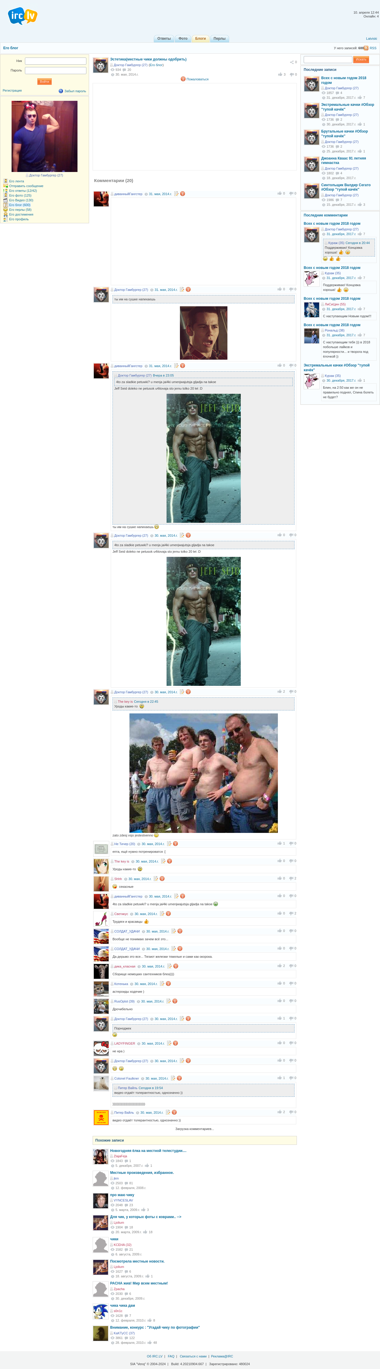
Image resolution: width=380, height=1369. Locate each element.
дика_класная (124, 966)
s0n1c (118, 1311)
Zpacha (119, 1289)
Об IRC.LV (155, 1356)
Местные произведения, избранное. (142, 1173)
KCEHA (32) (123, 1245)
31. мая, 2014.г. (160, 194)
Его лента (16, 181)
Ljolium (119, 1222)
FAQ (171, 1356)
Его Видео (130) (21, 200)
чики (114, 1239)
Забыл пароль (75, 91)
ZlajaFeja (120, 1156)
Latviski (371, 38)
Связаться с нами (193, 1356)
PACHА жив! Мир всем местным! (139, 1283)
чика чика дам (122, 1305)
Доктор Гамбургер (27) (131, 65)
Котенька (121, 984)
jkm (116, 1178)
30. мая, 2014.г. (166, 535)
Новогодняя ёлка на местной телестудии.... (148, 1151)
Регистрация (12, 90)
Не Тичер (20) (124, 844)
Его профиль (19, 219)
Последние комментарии (326, 215)
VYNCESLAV (123, 1200)
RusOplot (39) (124, 1001)
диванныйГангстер (128, 194)
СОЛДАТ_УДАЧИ (127, 931)
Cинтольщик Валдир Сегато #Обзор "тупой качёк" (346, 187)
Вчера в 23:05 (163, 375)
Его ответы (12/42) (23, 190)
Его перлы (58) (20, 209)
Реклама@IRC (222, 1356)
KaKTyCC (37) (124, 1333)
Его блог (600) (20, 205)
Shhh (118, 879)
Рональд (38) (334, 330)
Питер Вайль (127, 1088)
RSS (373, 48)
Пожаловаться (198, 79)
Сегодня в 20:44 (358, 243)
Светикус (121, 914)
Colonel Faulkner (126, 1078)
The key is (125, 701)
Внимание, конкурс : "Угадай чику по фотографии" (155, 1327)
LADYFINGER (124, 1043)
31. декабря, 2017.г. (341, 234)
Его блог (10, 48)
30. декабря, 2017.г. (341, 380)
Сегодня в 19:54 (151, 1088)
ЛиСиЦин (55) (335, 304)
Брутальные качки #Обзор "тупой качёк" (344, 133)
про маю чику (122, 1195)
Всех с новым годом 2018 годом (332, 223)
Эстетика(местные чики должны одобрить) (148, 59)
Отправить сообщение (26, 186)
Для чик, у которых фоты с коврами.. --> (145, 1217)
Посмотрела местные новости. (137, 1261)
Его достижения (21, 214)
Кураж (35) (336, 243)
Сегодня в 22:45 (146, 701)
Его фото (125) (20, 195)
